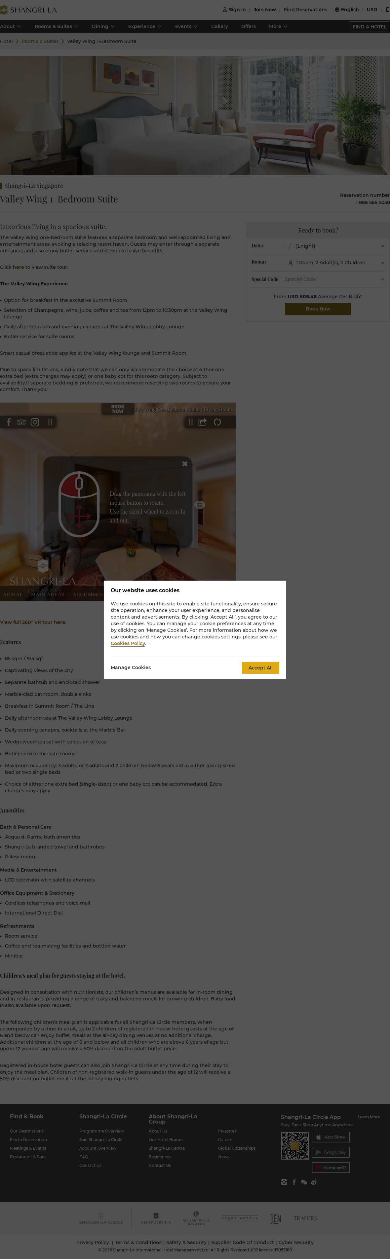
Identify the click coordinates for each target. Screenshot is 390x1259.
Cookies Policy (128, 643)
